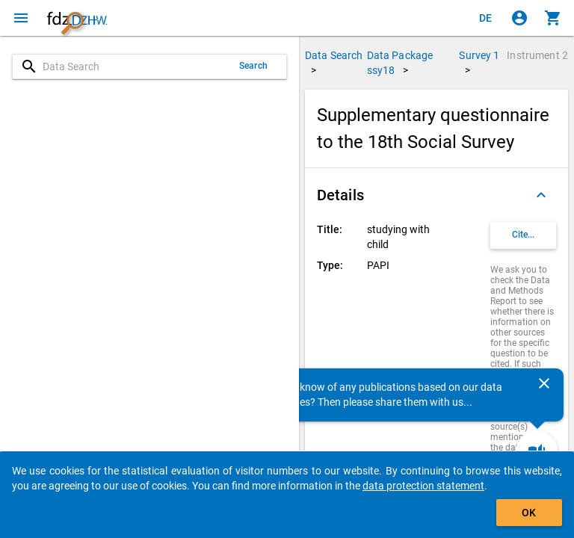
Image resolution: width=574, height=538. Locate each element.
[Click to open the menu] (21, 18)
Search (253, 66)
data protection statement (423, 486)
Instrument (537, 55)
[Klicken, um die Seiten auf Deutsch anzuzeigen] (486, 18)
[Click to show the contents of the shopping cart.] (553, 18)
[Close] (544, 383)
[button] (436, 195)
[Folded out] (541, 195)
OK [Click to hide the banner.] (529, 513)
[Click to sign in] (519, 18)
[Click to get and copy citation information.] (523, 235)
